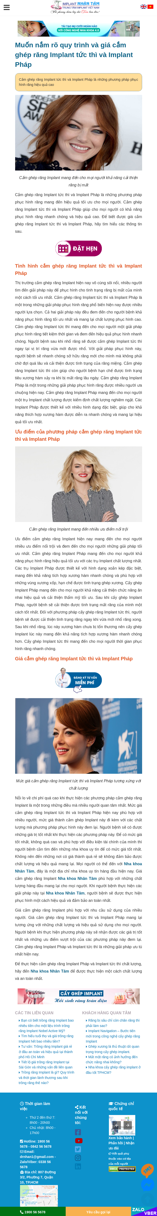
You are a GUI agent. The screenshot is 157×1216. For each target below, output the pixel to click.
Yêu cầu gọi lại (98, 1212)
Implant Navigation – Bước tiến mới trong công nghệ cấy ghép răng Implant (113, 1036)
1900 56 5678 (32, 1212)
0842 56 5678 (41, 1146)
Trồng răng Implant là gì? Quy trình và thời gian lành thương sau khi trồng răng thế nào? (46, 1077)
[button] (7, 7)
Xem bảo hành (120, 1138)
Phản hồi (116, 1143)
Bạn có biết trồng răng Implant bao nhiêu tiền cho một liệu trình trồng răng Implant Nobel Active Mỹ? (46, 1025)
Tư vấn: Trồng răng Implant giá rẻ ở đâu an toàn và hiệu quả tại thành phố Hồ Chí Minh (46, 1052)
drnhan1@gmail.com (37, 1157)
